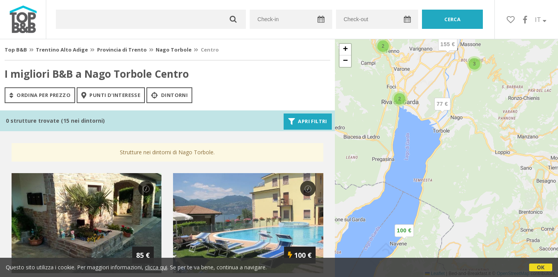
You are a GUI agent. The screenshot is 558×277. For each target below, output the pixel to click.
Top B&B (16, 49)
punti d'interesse (110, 95)
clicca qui (156, 267)
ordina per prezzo (40, 95)
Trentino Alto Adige (62, 49)
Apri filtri (307, 121)
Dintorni (169, 95)
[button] (383, 46)
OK (541, 267)
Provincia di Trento (122, 49)
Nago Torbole (174, 49)
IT (540, 19)
